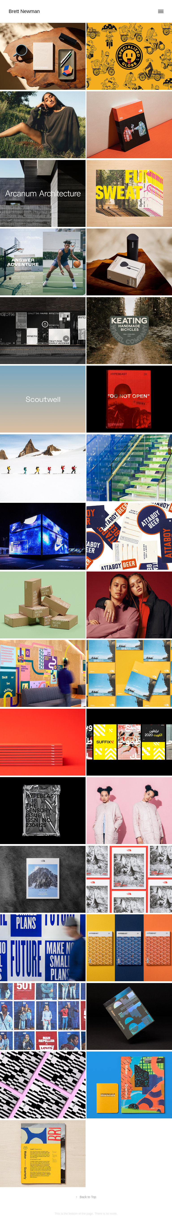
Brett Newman (24, 11)
